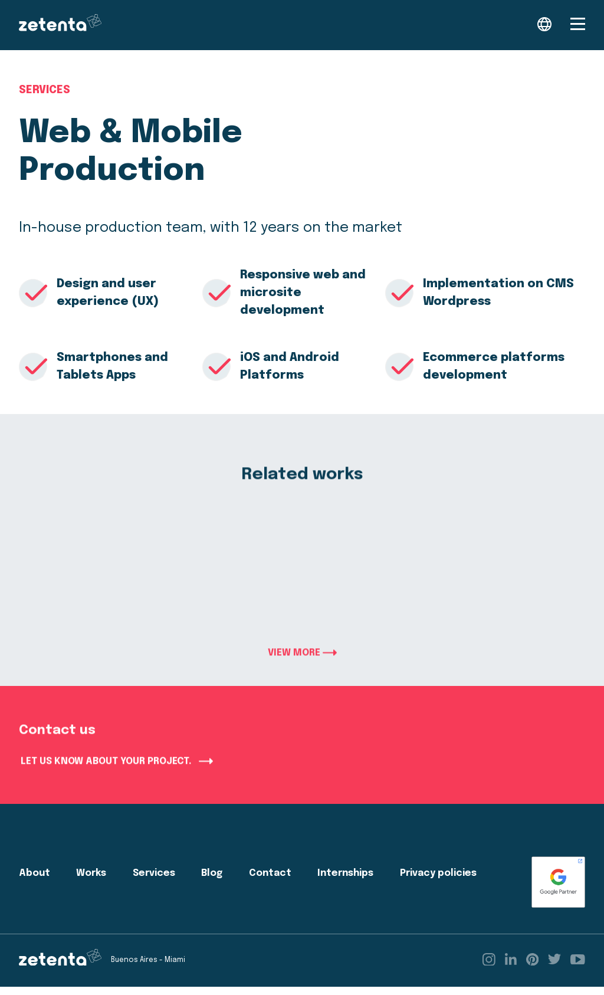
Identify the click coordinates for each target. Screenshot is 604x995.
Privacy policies (438, 881)
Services (44, 91)
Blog (211, 881)
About (34, 881)
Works (91, 881)
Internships (345, 881)
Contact (270, 881)
